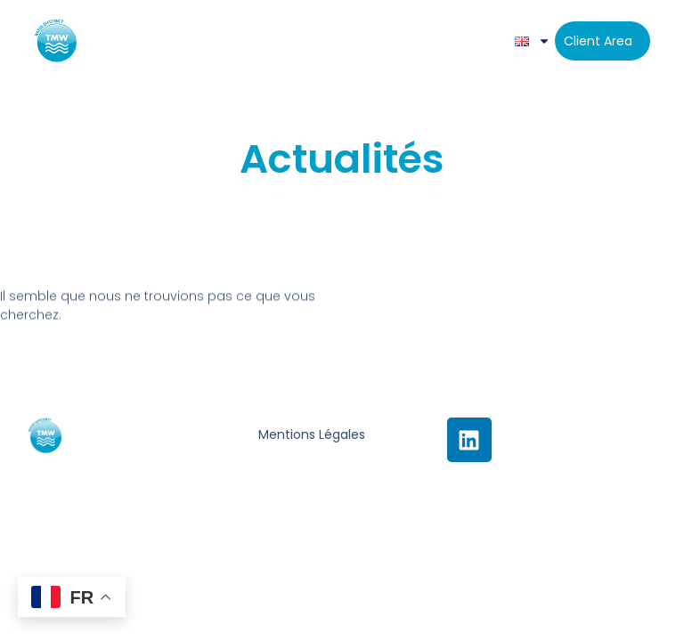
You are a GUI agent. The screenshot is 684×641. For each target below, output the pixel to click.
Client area (598, 41)
